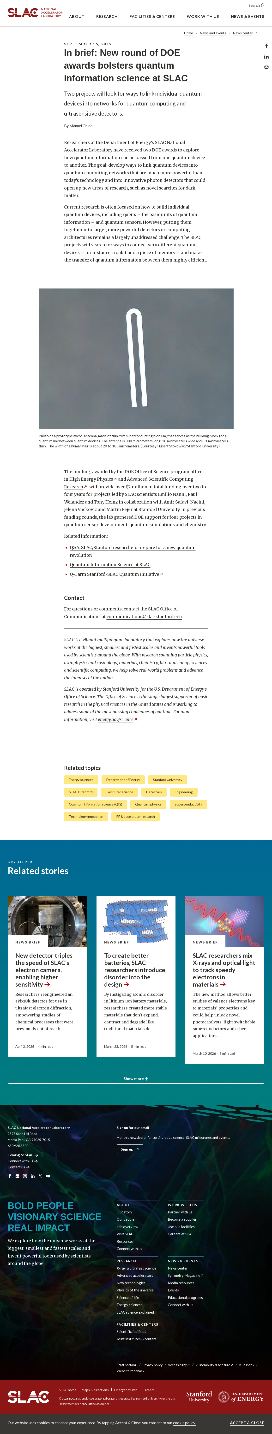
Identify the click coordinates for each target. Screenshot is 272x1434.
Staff (127, 1365)
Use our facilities (181, 1226)
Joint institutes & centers (137, 1339)
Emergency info (125, 1390)
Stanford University (167, 780)
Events (173, 1290)
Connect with (23, 1161)
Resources (125, 1241)
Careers (149, 1390)
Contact (19, 1167)
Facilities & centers (137, 1324)
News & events (183, 1261)
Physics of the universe (135, 1290)
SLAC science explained (135, 1312)
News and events (213, 33)
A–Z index (246, 1365)
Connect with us (129, 1248)
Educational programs (185, 1297)
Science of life (128, 1297)
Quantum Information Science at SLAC (110, 564)
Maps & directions (95, 1390)
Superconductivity (188, 804)
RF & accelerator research (135, 816)
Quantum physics (148, 804)
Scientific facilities (131, 1331)
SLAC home (67, 1390)
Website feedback (130, 1371)
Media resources (181, 1283)
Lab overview (127, 1226)
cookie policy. (184, 1422)
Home (188, 33)
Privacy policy (152, 1365)
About (123, 1205)
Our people (125, 1219)
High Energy (93, 479)
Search (256, 7)
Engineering (184, 792)
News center (243, 33)
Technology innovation (86, 816)
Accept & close (247, 1422)
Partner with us (180, 1212)
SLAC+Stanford (81, 792)
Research (126, 1261)
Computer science (119, 792)
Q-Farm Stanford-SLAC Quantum (116, 574)
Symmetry (186, 1275)
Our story (124, 1212)
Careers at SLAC (181, 1234)
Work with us (182, 1205)
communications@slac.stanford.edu (144, 616)
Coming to (23, 1155)
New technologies (131, 1283)
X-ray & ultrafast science (136, 1268)
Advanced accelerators (135, 1275)
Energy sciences (81, 780)
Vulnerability (214, 1365)
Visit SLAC (125, 1234)
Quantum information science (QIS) (95, 804)
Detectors (154, 792)
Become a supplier (182, 1219)
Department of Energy (123, 780)
